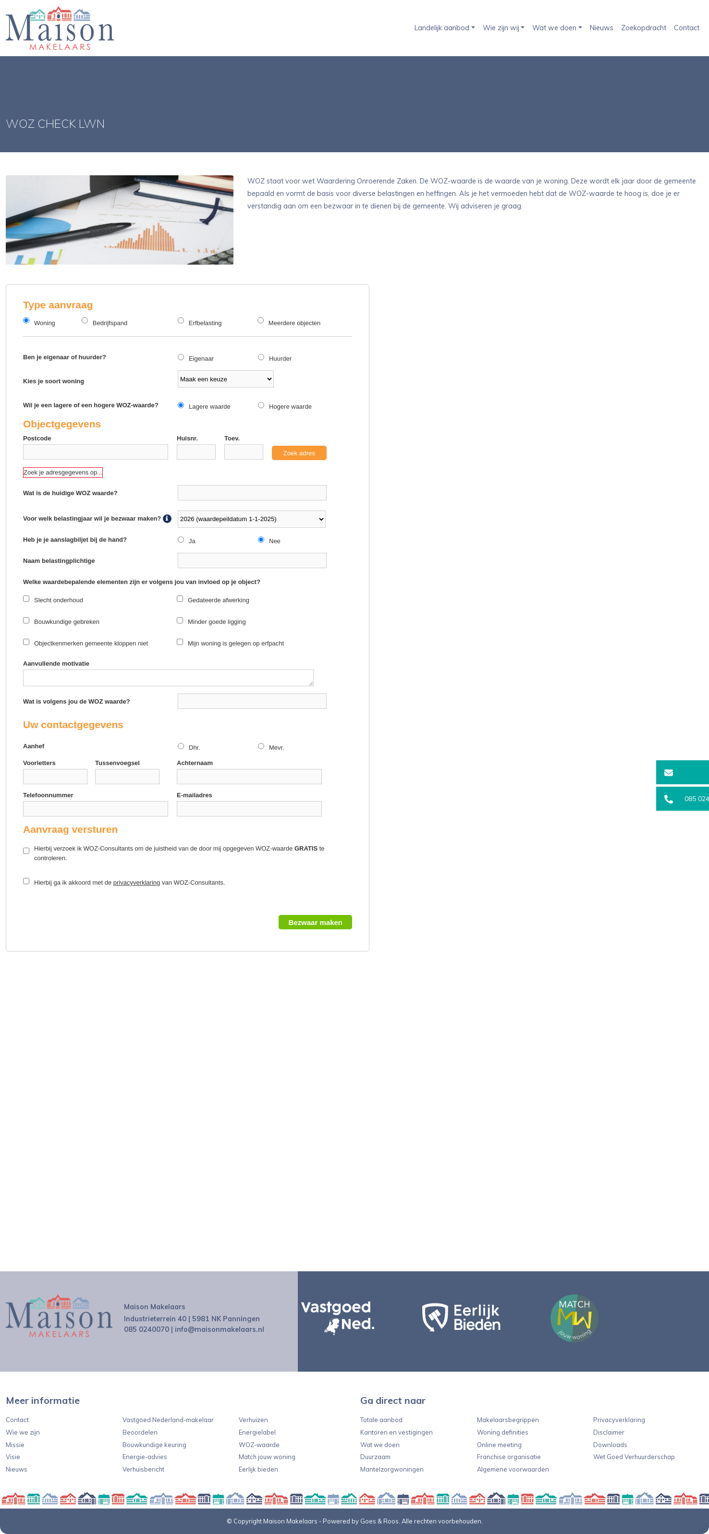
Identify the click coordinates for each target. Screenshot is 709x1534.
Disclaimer (608, 1432)
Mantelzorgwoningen (392, 1469)
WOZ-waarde (259, 1445)
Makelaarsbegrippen (508, 1420)
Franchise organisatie (509, 1457)
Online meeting (499, 1445)
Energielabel (257, 1432)
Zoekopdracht (643, 28)
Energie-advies (144, 1457)
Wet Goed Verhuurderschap (634, 1457)
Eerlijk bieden (258, 1469)
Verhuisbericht (143, 1469)
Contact (686, 28)
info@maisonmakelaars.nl (219, 1329)
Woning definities (502, 1432)
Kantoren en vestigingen (396, 1432)
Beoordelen (140, 1432)
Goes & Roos (379, 1521)
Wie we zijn (23, 1432)
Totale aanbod (381, 1420)
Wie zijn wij (501, 28)
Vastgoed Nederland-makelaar (168, 1420)
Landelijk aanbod (442, 28)
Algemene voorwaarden (513, 1469)
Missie (15, 1445)
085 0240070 (146, 1329)
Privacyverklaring (619, 1420)
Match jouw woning (267, 1457)
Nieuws (601, 28)
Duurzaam (375, 1457)
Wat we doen (554, 28)
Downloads (610, 1445)
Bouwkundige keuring (154, 1445)
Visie (13, 1457)
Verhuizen (253, 1420)
